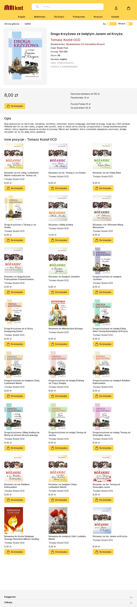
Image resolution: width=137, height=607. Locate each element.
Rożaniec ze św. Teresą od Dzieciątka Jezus (106, 485)
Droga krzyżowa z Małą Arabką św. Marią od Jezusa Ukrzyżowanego (22, 433)
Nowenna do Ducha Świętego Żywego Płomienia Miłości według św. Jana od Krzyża (21, 537)
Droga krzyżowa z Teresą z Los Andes (20, 226)
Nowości (98, 16)
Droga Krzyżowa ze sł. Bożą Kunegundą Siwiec (18, 330)
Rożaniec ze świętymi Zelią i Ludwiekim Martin (63, 485)
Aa (104, 23)
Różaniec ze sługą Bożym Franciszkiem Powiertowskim (19, 278)
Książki (21, 16)
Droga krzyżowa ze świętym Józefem (107, 278)
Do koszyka (15, 106)
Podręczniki (79, 16)
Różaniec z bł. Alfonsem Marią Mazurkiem (108, 226)
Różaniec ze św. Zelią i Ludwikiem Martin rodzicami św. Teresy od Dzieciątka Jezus (21, 174)
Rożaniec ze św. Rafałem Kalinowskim (16, 485)
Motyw (125, 23)
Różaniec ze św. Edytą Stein (107, 172)
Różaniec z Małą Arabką (61, 224)
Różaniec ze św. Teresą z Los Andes (67, 172)
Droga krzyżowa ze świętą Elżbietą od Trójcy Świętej (66, 381)
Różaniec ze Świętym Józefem (64, 276)
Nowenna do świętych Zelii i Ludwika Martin (67, 537)
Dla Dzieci (59, 16)
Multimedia (39, 16)
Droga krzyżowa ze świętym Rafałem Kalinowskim (111, 381)
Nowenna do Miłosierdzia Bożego (66, 328)
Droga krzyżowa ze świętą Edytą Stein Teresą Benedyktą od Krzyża (110, 330)
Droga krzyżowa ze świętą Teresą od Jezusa (67, 433)
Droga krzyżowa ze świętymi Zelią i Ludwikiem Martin (22, 381)
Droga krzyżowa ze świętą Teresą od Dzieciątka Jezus (111, 433)
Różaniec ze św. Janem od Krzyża (110, 536)
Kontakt (115, 16)
